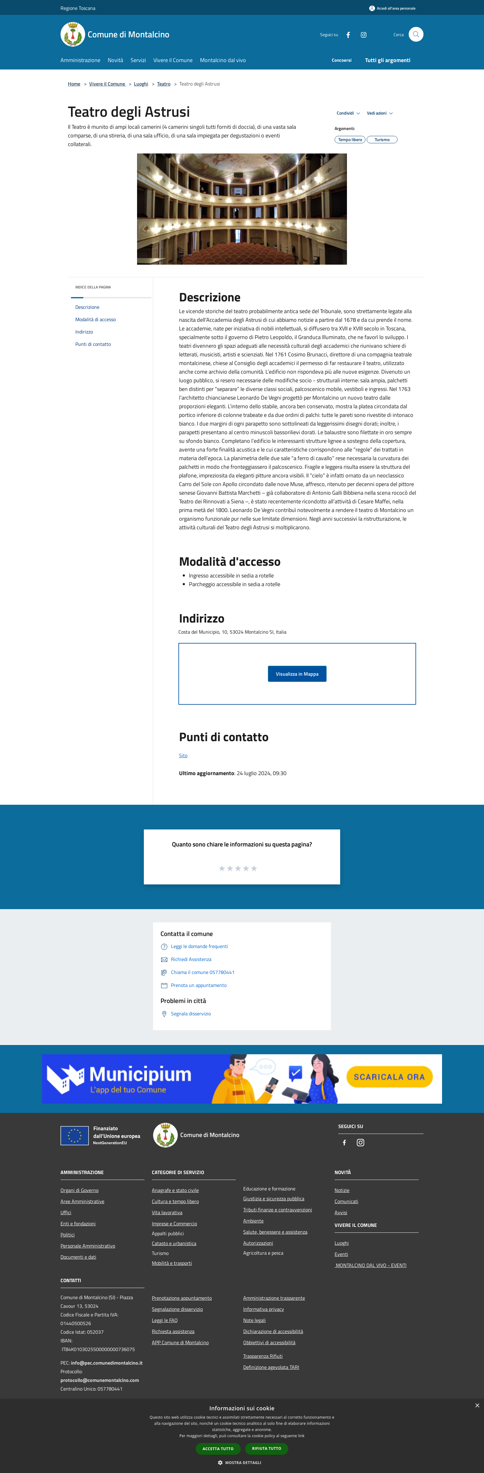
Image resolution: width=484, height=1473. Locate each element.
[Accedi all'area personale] (392, 8)
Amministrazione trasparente (274, 1298)
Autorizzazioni (258, 1243)
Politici (67, 1234)
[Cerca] (416, 34)
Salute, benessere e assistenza (275, 1232)
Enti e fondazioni (78, 1223)
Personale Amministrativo (87, 1245)
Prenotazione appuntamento (182, 1298)
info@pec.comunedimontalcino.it (107, 1362)
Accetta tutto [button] (218, 1448)
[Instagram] (361, 34)
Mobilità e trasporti (172, 1263)
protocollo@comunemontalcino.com (99, 1380)
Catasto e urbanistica (174, 1243)
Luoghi (141, 83)
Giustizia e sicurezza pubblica (273, 1198)
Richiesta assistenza (173, 1331)
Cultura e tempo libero (175, 1201)
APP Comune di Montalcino (180, 1342)
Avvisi (341, 1212)
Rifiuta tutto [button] (267, 1448)
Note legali (254, 1320)
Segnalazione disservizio (177, 1309)
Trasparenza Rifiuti (263, 1356)
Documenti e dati (78, 1257)
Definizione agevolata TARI (271, 1367)
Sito (183, 755)
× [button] (477, 1406)
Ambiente (253, 1220)
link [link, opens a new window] (301, 1435)
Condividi (349, 113)
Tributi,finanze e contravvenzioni (277, 1209)
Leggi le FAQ (165, 1320)
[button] (242, 1462)
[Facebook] (346, 34)
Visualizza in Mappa (297, 674)
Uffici (65, 1212)
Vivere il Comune (107, 83)
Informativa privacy (263, 1309)
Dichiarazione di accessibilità (273, 1331)
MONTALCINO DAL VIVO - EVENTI (371, 1265)
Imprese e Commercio (174, 1223)
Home (74, 83)
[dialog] (242, 1436)
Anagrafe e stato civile (175, 1190)
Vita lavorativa (167, 1212)
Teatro (163, 83)
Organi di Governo (79, 1190)
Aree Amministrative (82, 1201)
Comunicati (346, 1201)
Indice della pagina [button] (93, 287)
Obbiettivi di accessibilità (269, 1342)
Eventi (341, 1254)
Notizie (342, 1190)
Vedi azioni (381, 113)
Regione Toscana (77, 8)
